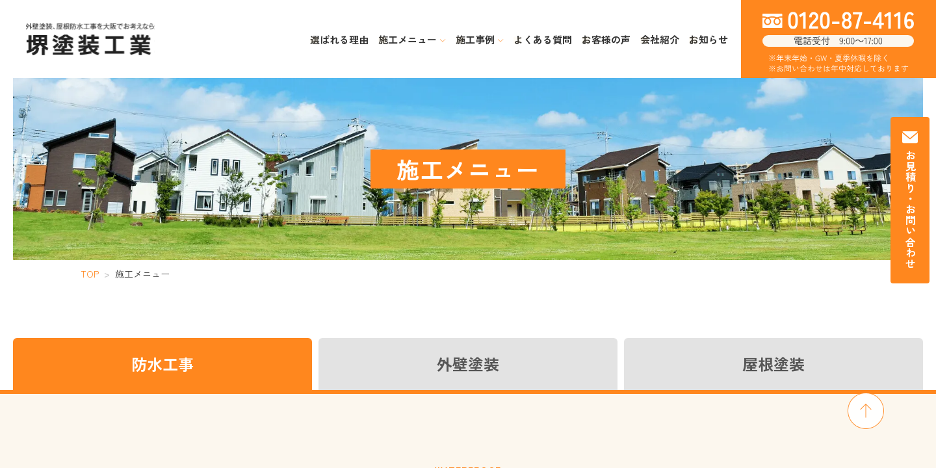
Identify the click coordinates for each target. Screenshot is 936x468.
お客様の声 (606, 39)
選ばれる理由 (339, 39)
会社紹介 (659, 39)
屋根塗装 (773, 363)
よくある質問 (543, 39)
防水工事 (162, 363)
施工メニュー (412, 39)
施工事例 (480, 39)
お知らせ (708, 39)
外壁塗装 (468, 363)
